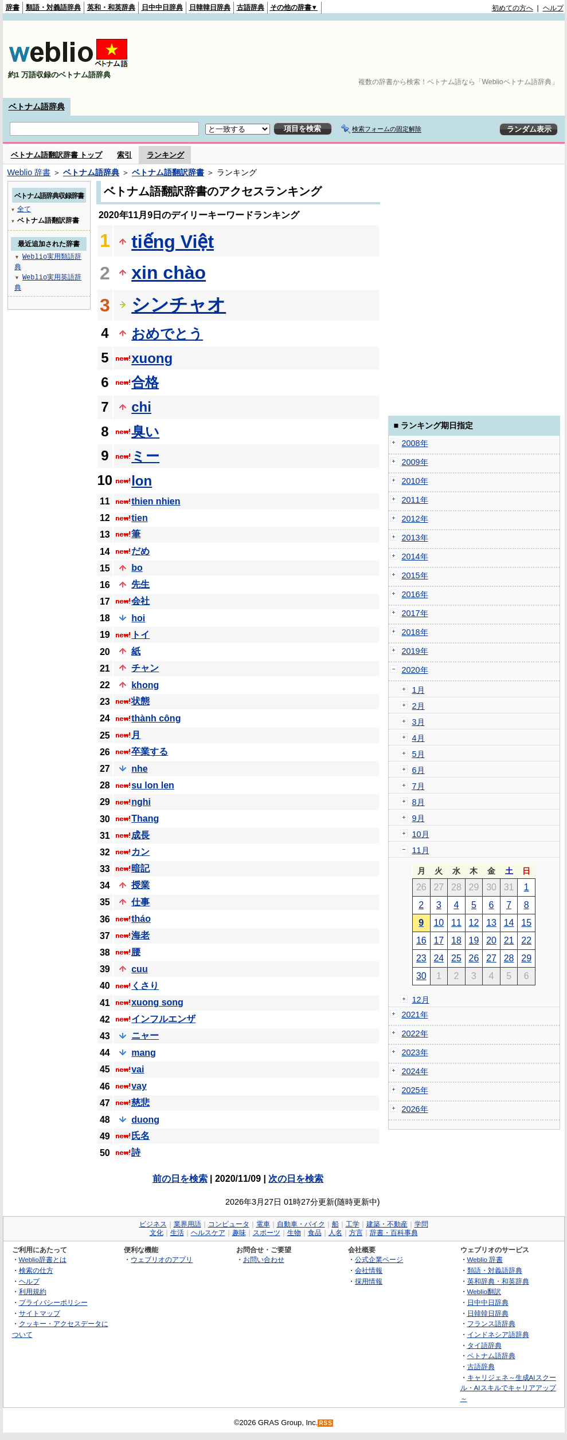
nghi (141, 802)
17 (438, 940)
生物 (294, 1232)
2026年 (415, 1109)
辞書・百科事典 (394, 1232)
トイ (140, 635)
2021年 (415, 1014)
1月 (418, 690)
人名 (335, 1232)
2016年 (415, 594)
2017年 (415, 613)
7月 (418, 786)
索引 (124, 155)
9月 (418, 818)
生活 (177, 1232)
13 (491, 923)
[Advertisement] (518, 59)
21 (509, 940)
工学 (352, 1224)
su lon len (152, 785)
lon (141, 480)
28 (509, 958)
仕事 (140, 902)
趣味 (239, 1232)
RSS (326, 1423)
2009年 (415, 462)
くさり (145, 986)
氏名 (140, 1136)
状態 (140, 701)
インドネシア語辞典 (498, 1334)
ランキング (165, 155)
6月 (418, 770)
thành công (156, 718)
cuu (139, 969)
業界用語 (187, 1224)
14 (509, 923)
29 (526, 958)
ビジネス (153, 1224)
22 (526, 940)
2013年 (415, 537)
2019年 (415, 651)
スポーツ (266, 1232)
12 (474, 923)
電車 (263, 1224)
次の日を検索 (295, 1178)
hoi (138, 618)
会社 (140, 601)
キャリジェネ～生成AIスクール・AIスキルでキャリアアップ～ (508, 1388)
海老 (140, 935)
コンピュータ (228, 1224)
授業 (140, 885)
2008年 (415, 443)
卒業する (149, 751)
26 (474, 958)
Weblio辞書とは (43, 1259)
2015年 (415, 575)
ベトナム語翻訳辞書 (168, 172)
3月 (418, 722)
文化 (156, 1232)
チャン (145, 668)
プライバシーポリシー (53, 1302)
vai (137, 1069)
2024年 (415, 1071)
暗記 (140, 868)
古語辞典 (250, 7)
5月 (418, 754)
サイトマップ (39, 1313)
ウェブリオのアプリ (162, 1259)
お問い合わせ (263, 1259)
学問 (421, 1224)
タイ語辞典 (484, 1345)
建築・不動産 (387, 1224)
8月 (418, 802)
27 (491, 958)
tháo (141, 919)
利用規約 (32, 1291)
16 (421, 940)
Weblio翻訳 (484, 1291)
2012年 (415, 518)
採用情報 (368, 1281)
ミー (145, 456)
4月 (418, 738)
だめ (140, 551)
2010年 (415, 481)
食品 (315, 1232)
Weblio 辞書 (29, 172)
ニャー (145, 1035)
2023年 (415, 1052)
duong (145, 1120)
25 (456, 958)
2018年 (415, 632)
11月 (420, 850)
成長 (140, 835)
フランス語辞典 (491, 1323)
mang (143, 1053)
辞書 (12, 7)
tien (139, 518)
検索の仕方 (36, 1270)
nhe (139, 769)
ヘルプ (553, 8)
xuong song (157, 1002)
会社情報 (368, 1270)
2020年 (415, 669)
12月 (420, 999)
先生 (140, 584)
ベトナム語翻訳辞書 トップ (57, 155)
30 (421, 976)
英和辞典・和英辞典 (498, 1281)
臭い (145, 431)
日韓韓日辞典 (209, 7)
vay (139, 1086)
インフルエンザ (163, 1019)
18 (456, 940)
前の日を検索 (180, 1178)
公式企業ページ (379, 1259)
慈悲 (140, 1102)
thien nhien (155, 501)
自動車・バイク (301, 1224)
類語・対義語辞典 (53, 7)
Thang (145, 818)
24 (438, 958)
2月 (418, 706)
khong (145, 685)
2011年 (415, 499)
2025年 (415, 1090)
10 (438, 923)
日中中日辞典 (162, 7)
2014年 (415, 556)
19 (474, 940)
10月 (420, 834)
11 (456, 923)
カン (140, 852)
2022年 (415, 1033)
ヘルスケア (208, 1232)
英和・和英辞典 (111, 7)
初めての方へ (512, 8)
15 (526, 923)
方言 (356, 1232)
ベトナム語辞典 (37, 106)
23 (421, 958)
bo (137, 568)
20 (491, 940)
